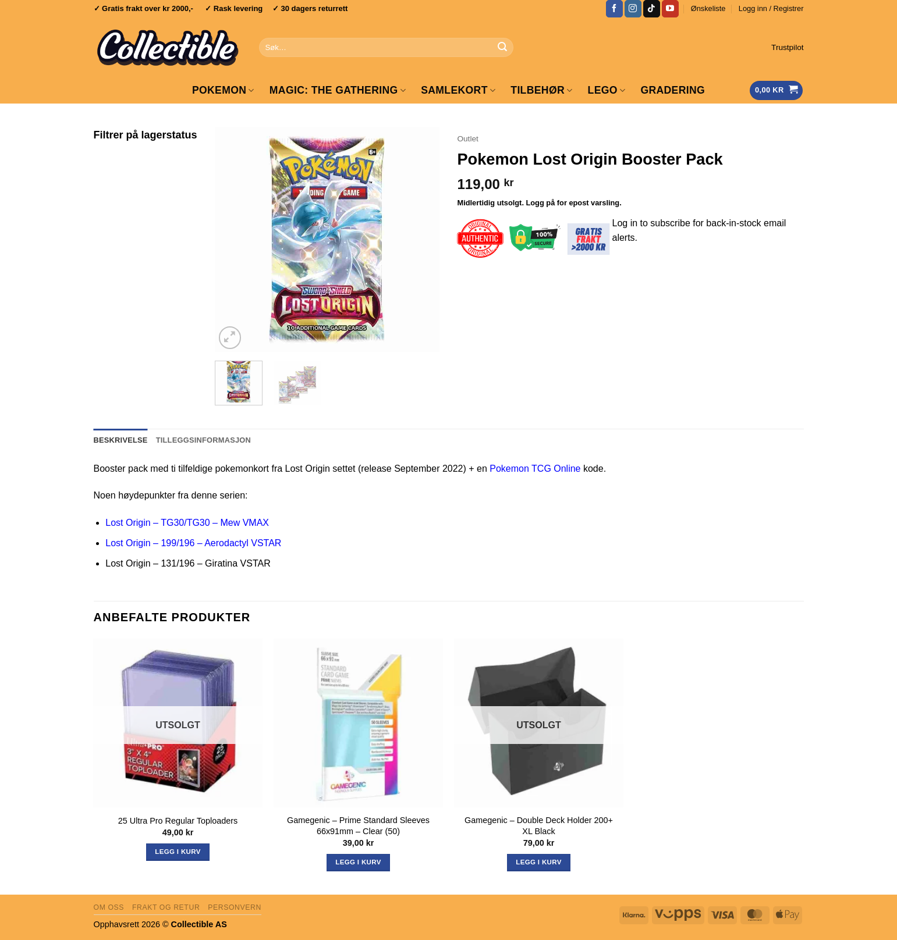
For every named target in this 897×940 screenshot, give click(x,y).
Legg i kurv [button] (358, 862)
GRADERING (672, 90)
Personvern (234, 907)
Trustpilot (787, 47)
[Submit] (503, 48)
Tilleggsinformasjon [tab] (203, 440)
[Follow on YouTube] (670, 8)
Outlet (467, 138)
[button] (771, 8)
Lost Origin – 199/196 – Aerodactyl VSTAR (193, 543)
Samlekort (458, 90)
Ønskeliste (708, 8)
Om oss (109, 907)
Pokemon (223, 90)
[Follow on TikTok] (651, 8)
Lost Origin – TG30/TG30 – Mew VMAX (187, 523)
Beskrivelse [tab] (121, 440)
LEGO (607, 90)
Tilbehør (541, 90)
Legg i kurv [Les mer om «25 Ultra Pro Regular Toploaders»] (177, 851)
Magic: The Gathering (338, 90)
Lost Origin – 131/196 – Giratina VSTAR (187, 563)
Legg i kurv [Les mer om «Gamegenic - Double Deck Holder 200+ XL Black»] (538, 862)
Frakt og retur (166, 907)
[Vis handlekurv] (776, 90)
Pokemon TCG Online (535, 468)
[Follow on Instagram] (633, 8)
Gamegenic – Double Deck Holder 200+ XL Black (539, 826)
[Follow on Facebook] (614, 8)
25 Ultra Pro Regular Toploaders (177, 820)
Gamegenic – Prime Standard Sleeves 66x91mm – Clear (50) (358, 826)
